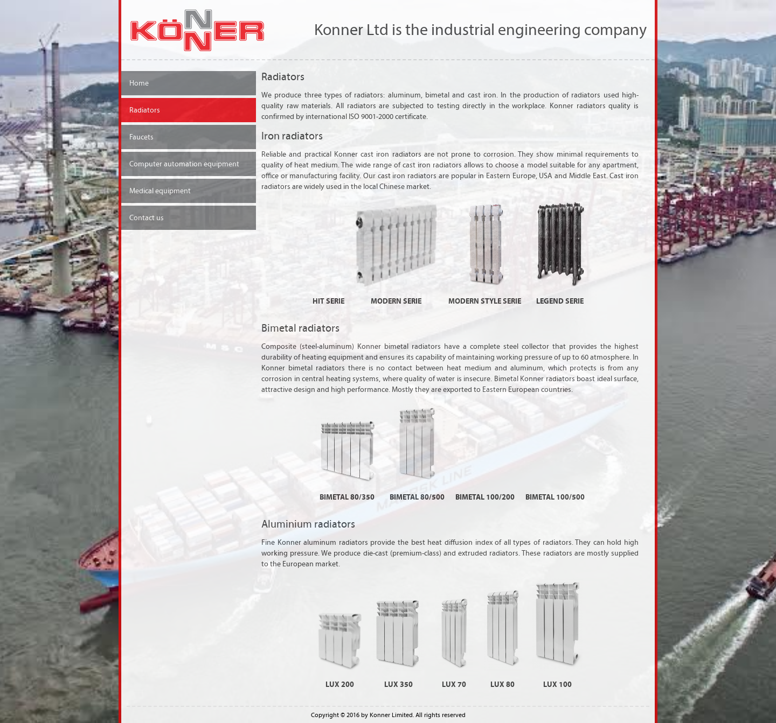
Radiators (144, 110)
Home (139, 83)
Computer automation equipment (184, 164)
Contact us (146, 217)
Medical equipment (160, 190)
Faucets (141, 137)
